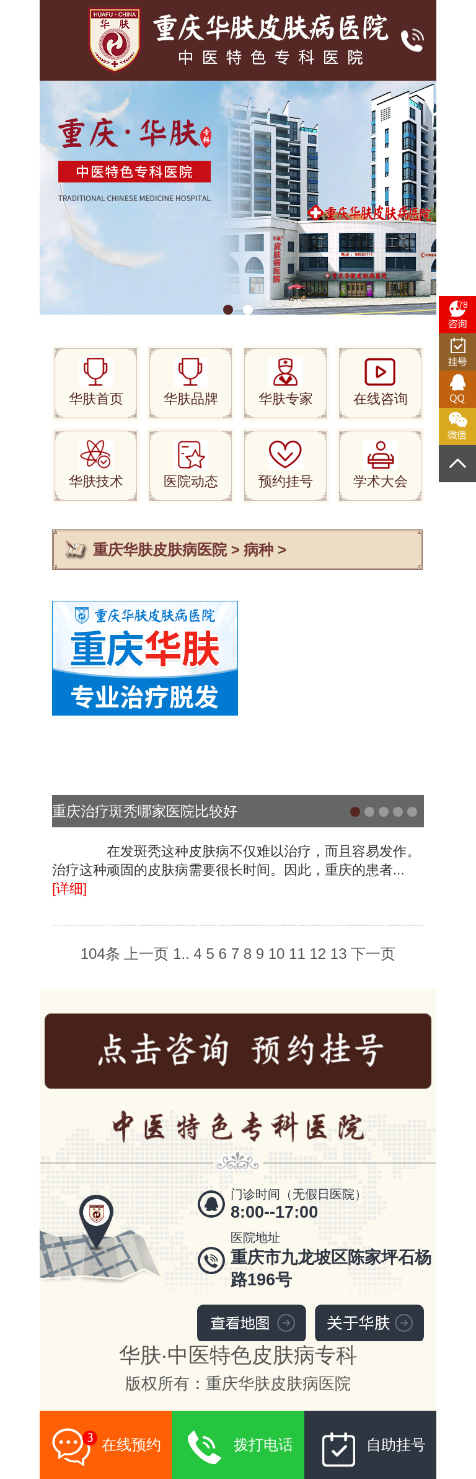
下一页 (373, 953)
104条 (100, 953)
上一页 (146, 953)
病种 (258, 549)
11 (297, 953)
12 (317, 953)
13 (338, 953)
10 (276, 953)
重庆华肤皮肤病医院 (160, 549)
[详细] (69, 888)
